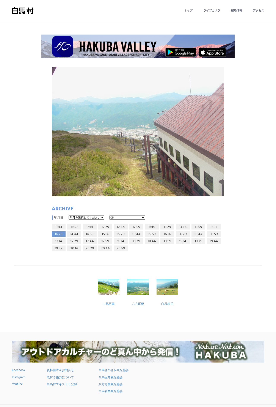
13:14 (152, 227)
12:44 (121, 227)
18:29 (136, 241)
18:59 (167, 241)
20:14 (74, 248)
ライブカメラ (211, 10)
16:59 (214, 234)
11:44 (58, 227)
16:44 (198, 234)
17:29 (74, 241)
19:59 (59, 248)
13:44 (183, 227)
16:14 (167, 234)
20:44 (105, 248)
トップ (188, 10)
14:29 (59, 234)
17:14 (58, 241)
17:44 (90, 241)
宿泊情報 (236, 10)
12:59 (136, 227)
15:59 (152, 234)
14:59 (90, 234)
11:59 (74, 227)
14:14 (214, 227)
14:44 (74, 234)
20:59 (121, 248)
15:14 (105, 234)
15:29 (121, 234)
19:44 (214, 241)
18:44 (152, 241)
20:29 (90, 248)
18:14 (120, 241)
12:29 (105, 227)
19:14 (182, 241)
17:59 (105, 241)
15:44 (136, 234)
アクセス (258, 10)
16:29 (183, 234)
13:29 (167, 227)
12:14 (89, 227)
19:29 (198, 241)
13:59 (198, 227)
